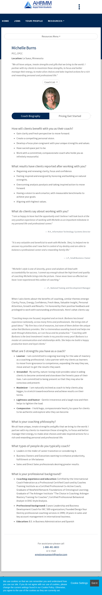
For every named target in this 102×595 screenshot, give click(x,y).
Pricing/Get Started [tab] (70, 116)
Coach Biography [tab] (30, 116)
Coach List (50, 82)
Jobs (17, 20)
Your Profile (34, 20)
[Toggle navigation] (79, 6)
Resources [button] (55, 20)
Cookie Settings (79, 583)
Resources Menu (50, 36)
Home (5, 20)
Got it (94, 583)
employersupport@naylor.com (51, 554)
